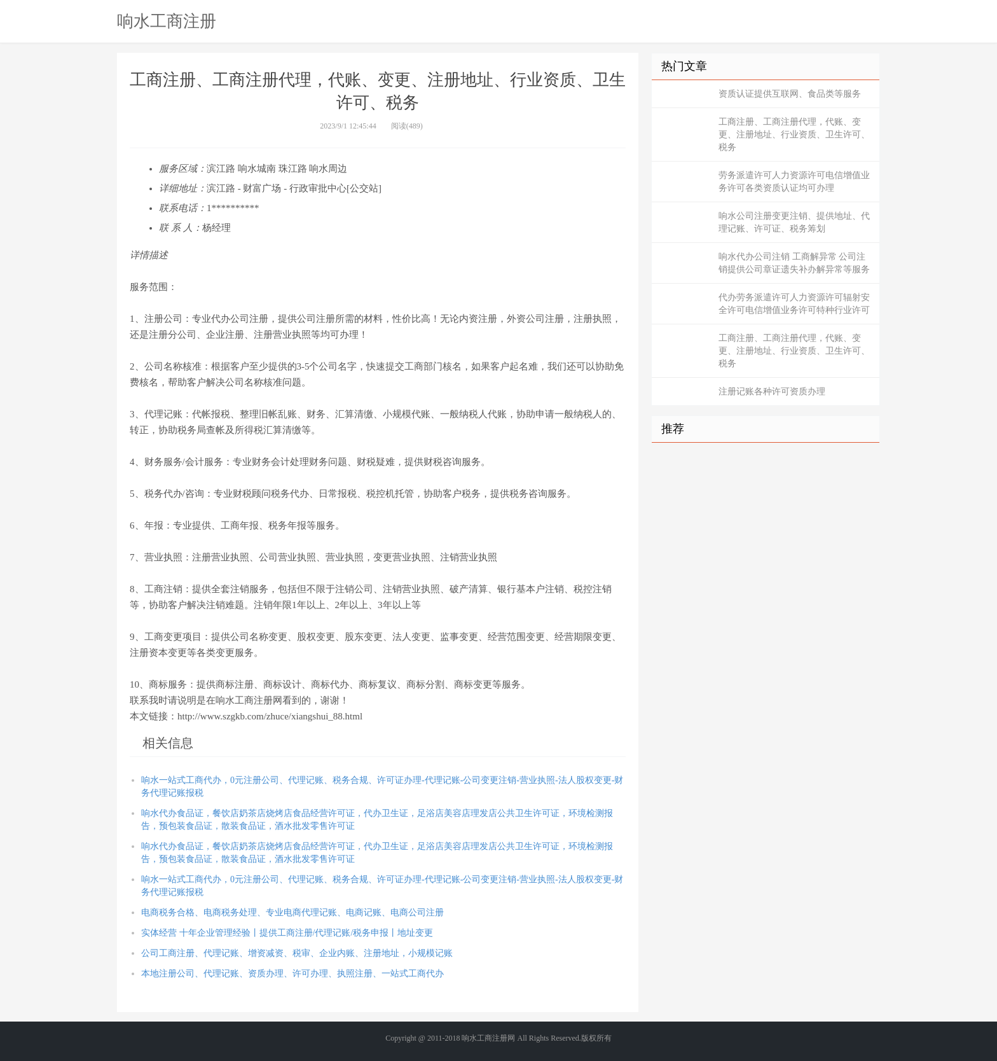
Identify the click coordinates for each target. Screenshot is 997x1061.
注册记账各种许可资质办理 (772, 391)
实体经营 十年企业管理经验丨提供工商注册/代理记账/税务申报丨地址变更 (287, 933)
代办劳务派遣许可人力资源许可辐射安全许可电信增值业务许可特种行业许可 (794, 304)
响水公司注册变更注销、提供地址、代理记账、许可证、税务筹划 (794, 222)
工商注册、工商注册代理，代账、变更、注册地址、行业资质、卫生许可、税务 (794, 134)
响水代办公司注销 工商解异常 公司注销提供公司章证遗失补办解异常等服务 (794, 263)
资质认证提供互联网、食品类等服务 (790, 94)
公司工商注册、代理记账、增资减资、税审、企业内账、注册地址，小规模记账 (297, 953)
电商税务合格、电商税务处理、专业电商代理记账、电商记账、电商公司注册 (292, 912)
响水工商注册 (166, 21)
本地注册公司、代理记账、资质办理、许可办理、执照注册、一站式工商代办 (292, 973)
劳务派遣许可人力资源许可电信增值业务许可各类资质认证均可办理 (794, 181)
